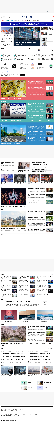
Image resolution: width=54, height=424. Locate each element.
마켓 (49, 97)
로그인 (52, 17)
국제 (22, 20)
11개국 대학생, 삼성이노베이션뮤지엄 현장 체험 (24, 286)
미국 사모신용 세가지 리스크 (18, 59)
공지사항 (22, 378)
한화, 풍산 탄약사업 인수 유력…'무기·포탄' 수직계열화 (39, 351)
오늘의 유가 (15, 54)
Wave (25, 20)
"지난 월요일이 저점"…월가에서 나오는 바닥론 (11, 120)
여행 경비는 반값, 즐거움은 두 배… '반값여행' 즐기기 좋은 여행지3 (13, 344)
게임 (27, 20)
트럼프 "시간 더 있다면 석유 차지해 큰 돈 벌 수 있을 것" (36, 110)
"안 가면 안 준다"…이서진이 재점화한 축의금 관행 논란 (18, 301)
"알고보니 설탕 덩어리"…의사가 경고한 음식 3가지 (12, 362)
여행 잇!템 (50, 343)
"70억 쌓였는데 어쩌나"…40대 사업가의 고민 (39, 167)
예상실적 (32, 120)
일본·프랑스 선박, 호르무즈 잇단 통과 (43, 294)
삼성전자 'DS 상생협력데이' (23, 294)
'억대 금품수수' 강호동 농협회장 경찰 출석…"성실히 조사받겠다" (6, 286)
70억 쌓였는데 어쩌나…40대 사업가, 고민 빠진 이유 (39, 356)
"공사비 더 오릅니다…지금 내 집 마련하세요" (33, 375)
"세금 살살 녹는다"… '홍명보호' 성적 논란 (46, 183)
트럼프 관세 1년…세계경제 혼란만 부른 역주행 (32, 51)
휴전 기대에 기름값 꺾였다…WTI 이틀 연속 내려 (20, 56)
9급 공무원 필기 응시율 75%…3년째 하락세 (6, 42)
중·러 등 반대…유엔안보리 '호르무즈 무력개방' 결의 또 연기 (50, 28)
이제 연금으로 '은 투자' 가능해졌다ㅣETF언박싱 (42, 281)
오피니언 (16, 20)
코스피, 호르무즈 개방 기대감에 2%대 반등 (35, 81)
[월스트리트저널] (7, 17)
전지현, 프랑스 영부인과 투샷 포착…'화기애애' (23, 171)
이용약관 (24, 414)
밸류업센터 (48, 142)
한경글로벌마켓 (8, 20)
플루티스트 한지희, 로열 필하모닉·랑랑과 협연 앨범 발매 (36, 189)
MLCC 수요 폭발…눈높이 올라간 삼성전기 (35, 87)
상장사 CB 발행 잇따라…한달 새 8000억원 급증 (11, 98)
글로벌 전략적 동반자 (31, 59)
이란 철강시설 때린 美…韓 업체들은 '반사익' (35, 93)
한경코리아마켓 (3, 20)
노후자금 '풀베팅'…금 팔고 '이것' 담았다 (7, 168)
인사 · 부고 (49, 378)
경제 (18, 20)
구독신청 (6, 409)
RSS (21, 414)
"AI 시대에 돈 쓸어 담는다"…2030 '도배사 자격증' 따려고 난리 (14, 356)
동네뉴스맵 (32, 142)
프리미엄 (34, 20)
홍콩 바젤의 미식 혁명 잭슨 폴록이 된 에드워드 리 (36, 223)
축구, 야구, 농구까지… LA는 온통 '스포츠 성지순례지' (36, 327)
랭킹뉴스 (2, 348)
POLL (2, 299)
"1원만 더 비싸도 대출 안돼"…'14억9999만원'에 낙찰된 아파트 (24, 281)
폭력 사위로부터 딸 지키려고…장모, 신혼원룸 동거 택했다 (13, 359)
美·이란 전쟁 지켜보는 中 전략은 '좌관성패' (35, 115)
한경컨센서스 (32, 97)
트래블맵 (31, 343)
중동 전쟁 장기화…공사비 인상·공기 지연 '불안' (36, 126)
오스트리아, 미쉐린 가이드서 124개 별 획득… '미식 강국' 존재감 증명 (36, 338)
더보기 (38, 20)
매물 (40, 142)
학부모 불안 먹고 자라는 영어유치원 (45, 56)
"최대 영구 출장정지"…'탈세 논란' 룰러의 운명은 (6, 290)
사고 (52, 378)
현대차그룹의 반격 (24, 321)
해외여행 (43, 343)
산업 (20, 20)
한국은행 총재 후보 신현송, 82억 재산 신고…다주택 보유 (50, 44)
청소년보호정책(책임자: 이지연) (35, 414)
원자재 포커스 (2, 58)
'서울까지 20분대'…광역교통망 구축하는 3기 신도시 (45, 277)
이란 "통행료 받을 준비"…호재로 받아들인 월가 (7, 51)
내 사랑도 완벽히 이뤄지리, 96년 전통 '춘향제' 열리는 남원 (36, 333)
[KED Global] (10, 17)
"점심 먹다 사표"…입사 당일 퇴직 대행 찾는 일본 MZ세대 (13, 353)
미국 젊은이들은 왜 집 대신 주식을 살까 (20, 375)
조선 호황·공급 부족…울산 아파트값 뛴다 (6, 295)
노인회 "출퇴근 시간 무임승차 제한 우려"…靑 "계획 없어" (6, 45)
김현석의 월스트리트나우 (4, 54)
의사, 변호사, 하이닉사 (45, 374)
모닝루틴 (30, 20)
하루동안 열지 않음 (49, 24)
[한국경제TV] (4, 17)
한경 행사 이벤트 (3, 378)
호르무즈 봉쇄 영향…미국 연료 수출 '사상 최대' (6, 60)
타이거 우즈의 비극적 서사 (31, 55)
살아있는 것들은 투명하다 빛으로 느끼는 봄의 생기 (36, 217)
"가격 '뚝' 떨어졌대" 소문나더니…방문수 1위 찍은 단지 (36, 132)
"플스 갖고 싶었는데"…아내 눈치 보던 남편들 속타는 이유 (40, 359)
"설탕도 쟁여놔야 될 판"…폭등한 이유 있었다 (39, 169)
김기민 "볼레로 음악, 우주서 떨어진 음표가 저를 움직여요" (13, 206)
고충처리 (9, 409)
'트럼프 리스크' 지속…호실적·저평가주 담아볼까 (25, 43)
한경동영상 (2, 234)
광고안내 (13, 409)
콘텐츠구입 (7, 414)
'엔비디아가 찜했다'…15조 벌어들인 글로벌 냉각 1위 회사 (6, 36)
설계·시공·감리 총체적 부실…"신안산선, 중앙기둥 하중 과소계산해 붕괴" (36, 138)
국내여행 (37, 343)
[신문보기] (1, 17)
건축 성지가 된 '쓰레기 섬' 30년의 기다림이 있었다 (36, 211)
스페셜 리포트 (3, 309)
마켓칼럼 (15, 58)
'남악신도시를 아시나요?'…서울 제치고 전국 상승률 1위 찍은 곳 (6, 277)
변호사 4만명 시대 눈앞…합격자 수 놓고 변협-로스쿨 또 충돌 (42, 286)
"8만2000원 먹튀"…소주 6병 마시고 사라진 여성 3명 (20, 183)
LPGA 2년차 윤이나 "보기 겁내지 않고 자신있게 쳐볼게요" (24, 277)
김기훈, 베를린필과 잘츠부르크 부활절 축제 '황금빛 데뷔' (36, 195)
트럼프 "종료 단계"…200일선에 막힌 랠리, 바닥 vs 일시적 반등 (7, 56)
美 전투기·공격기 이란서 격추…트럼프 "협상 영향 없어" (50, 33)
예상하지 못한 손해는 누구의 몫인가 (6, 281)
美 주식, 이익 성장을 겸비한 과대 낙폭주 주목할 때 (20, 51)
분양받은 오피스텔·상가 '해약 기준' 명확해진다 (11, 143)
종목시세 (40, 120)
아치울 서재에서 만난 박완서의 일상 (45, 60)
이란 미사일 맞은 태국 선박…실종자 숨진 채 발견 (6, 39)
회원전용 (2, 48)
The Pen (2, 365)
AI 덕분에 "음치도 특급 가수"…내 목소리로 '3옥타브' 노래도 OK (24, 290)
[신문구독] (13, 17)
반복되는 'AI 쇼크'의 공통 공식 (45, 51)
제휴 (5, 414)
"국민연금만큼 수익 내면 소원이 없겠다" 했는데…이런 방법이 (40, 353)
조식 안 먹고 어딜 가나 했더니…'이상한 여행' (39, 164)
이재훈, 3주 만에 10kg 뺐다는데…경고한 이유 (6, 183)
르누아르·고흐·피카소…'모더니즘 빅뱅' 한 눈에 (36, 201)
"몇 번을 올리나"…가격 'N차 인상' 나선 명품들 (50, 38)
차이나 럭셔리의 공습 (6, 321)
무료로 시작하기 (22, 75)
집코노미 (12, 20)
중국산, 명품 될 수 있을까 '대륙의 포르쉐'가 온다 (36, 229)
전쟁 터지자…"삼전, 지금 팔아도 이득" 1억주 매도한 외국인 (40, 362)
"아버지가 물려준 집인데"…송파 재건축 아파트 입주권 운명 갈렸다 (6, 375)
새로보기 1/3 (51, 274)
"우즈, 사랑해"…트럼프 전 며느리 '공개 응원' (33, 183)
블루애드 (16, 409)
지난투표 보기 (45, 304)
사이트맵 (15, 414)
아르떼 (2, 187)
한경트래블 (2, 324)
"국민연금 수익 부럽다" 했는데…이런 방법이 (7, 163)
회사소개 (2, 409)
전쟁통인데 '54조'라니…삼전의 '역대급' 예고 (39, 162)
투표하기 (45, 302)
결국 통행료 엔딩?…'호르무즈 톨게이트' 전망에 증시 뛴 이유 (36, 104)
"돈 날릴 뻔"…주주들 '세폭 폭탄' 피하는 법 (39, 171)
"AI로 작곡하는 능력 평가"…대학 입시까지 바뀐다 (42, 290)
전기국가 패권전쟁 (42, 321)
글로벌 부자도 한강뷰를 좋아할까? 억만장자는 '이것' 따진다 (13, 228)
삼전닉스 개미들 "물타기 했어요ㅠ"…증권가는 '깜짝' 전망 (13, 351)
